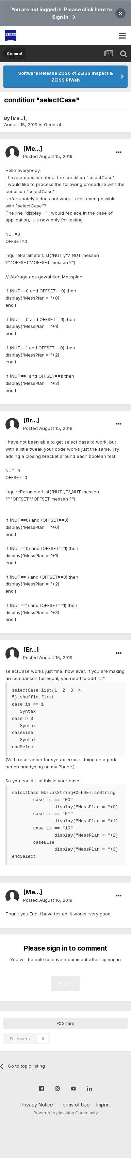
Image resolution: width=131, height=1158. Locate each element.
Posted (47, 156)
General (52, 124)
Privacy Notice (36, 1105)
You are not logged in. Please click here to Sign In (61, 13)
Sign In (65, 983)
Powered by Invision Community (65, 1112)
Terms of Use (75, 1105)
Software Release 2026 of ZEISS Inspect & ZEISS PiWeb (65, 76)
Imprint (103, 1105)
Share (66, 1023)
